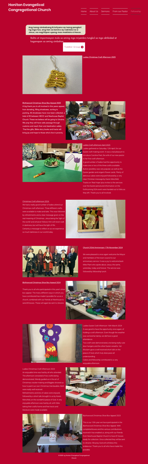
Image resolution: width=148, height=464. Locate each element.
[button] (94, 11)
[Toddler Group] (74, 47)
